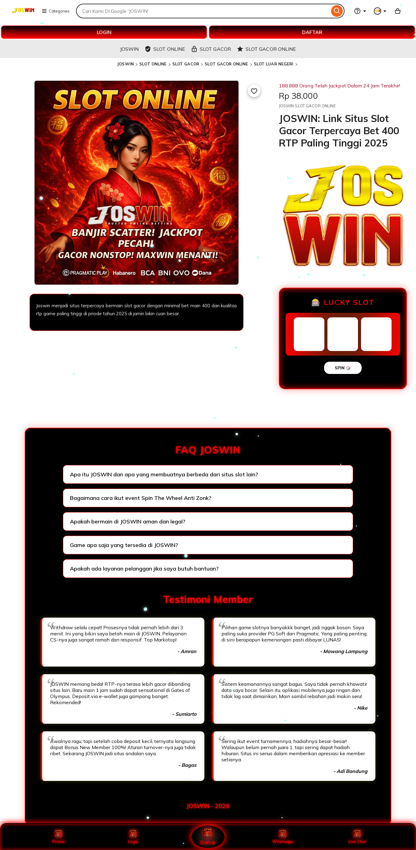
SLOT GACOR (185, 63)
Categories (56, 11)
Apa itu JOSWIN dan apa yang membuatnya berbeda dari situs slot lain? (164, 474)
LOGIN (104, 32)
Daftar (208, 836)
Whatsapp (282, 837)
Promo (58, 837)
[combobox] (203, 11)
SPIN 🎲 (343, 367)
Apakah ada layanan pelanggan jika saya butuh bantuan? (144, 568)
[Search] (337, 11)
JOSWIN (125, 63)
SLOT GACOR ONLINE (226, 63)
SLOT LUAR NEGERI (274, 63)
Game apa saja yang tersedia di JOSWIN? (124, 545)
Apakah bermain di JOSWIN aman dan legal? (127, 521)
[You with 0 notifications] (380, 11)
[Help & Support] (360, 11)
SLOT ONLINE (152, 63)
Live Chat (357, 837)
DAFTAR (312, 32)
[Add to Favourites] (254, 90)
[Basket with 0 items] (397, 11)
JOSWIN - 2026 (208, 806)
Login (133, 837)
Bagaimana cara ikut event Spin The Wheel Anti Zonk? (140, 497)
